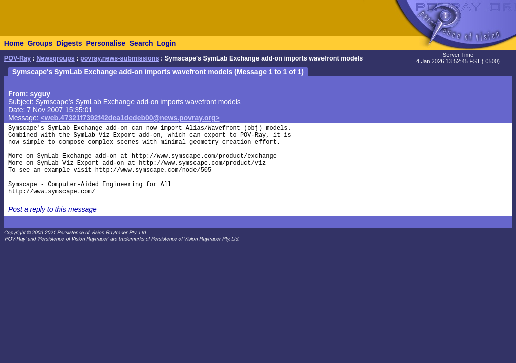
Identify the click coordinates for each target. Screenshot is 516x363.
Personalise (105, 43)
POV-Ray (17, 58)
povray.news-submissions (119, 58)
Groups (39, 43)
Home (14, 43)
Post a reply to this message (52, 209)
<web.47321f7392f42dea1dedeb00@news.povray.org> (130, 118)
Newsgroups (55, 58)
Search (141, 43)
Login (166, 43)
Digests (69, 43)
